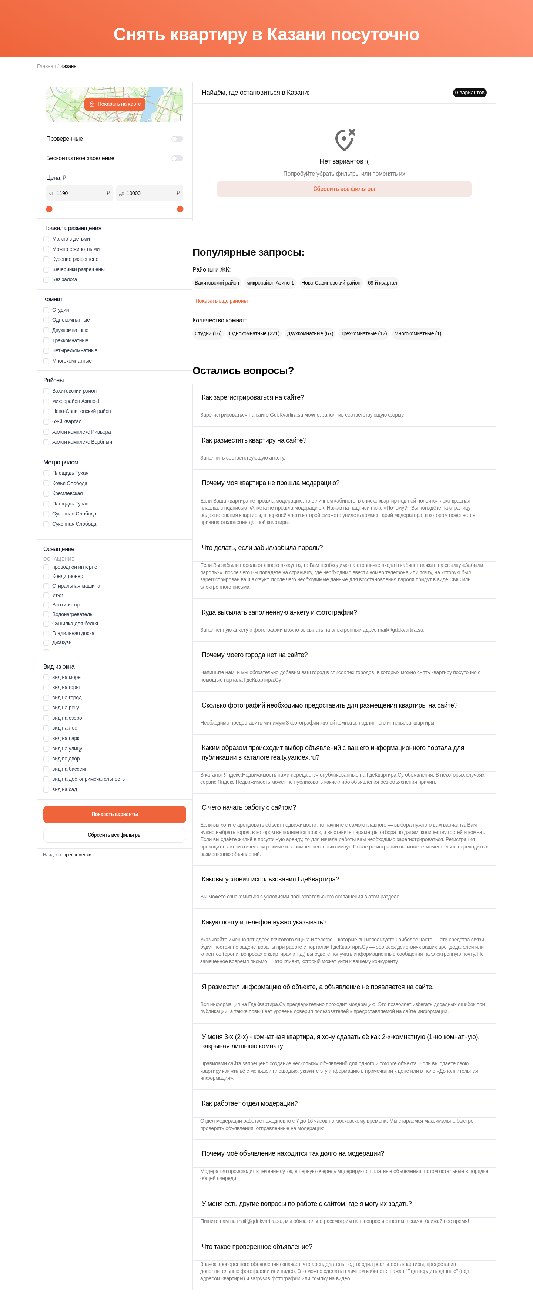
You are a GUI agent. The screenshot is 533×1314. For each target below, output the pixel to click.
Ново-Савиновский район (331, 283)
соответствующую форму (374, 415)
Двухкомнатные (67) (310, 333)
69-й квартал (382, 283)
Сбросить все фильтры (114, 835)
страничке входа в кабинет (388, 565)
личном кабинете (335, 501)
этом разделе (383, 897)
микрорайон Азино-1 (270, 283)
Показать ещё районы (221, 301)
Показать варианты (114, 814)
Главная (46, 66)
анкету (276, 458)
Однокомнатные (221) (254, 333)
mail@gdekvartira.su (400, 630)
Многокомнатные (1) (417, 333)
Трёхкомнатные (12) (364, 333)
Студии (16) (208, 333)
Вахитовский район (217, 283)
